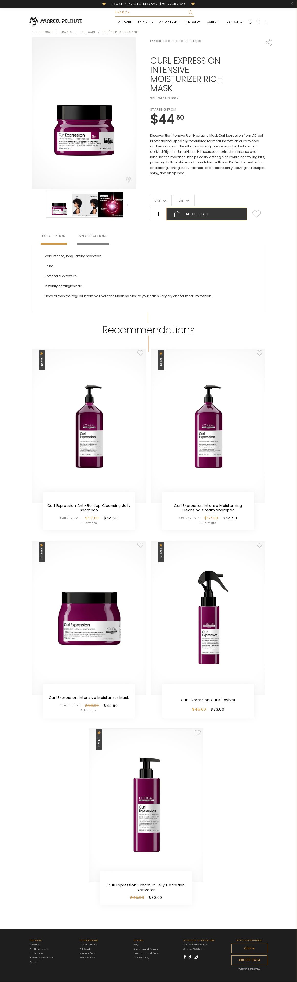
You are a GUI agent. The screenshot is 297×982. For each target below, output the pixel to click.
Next (126, 205)
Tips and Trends (88, 945)
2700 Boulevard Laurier (195, 945)
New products (87, 958)
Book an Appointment (42, 958)
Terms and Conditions (146, 953)
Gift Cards (85, 950)
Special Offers (87, 954)
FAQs (136, 945)
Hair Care (123, 22)
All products (43, 32)
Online (249, 949)
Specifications (93, 236)
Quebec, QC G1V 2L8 (193, 949)
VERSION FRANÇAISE (249, 969)
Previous (40, 205)
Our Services (36, 953)
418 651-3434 (249, 960)
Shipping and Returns (146, 949)
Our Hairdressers (39, 949)
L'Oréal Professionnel (120, 32)
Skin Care (145, 22)
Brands (66, 32)
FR (265, 22)
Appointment (169, 22)
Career (212, 22)
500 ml (184, 201)
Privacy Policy (141, 958)
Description (53, 236)
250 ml (160, 201)
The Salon (193, 22)
